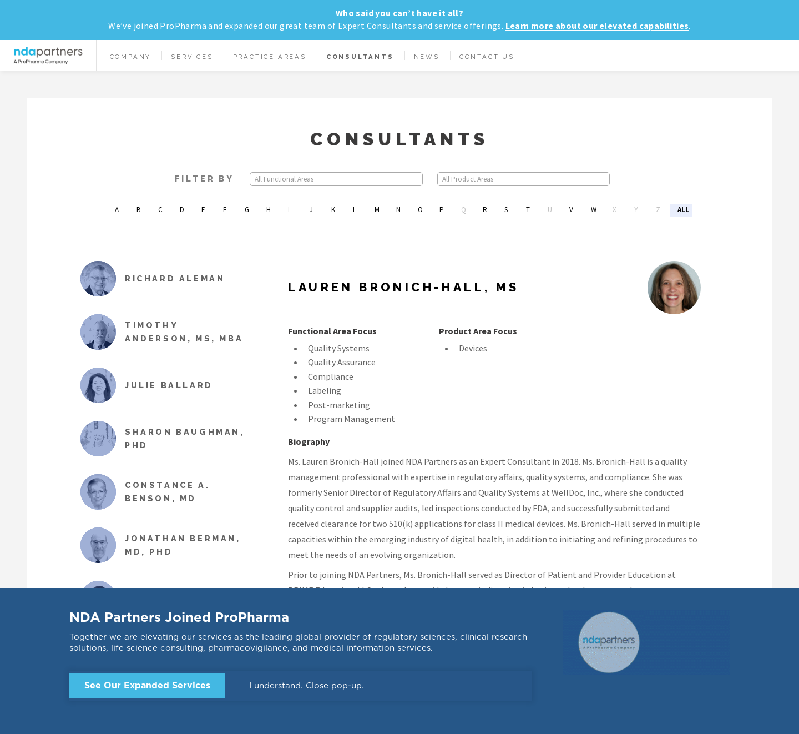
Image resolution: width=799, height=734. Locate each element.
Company (130, 57)
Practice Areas (269, 57)
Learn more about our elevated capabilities (597, 25)
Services (192, 57)
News (426, 57)
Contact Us (486, 57)
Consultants (360, 57)
